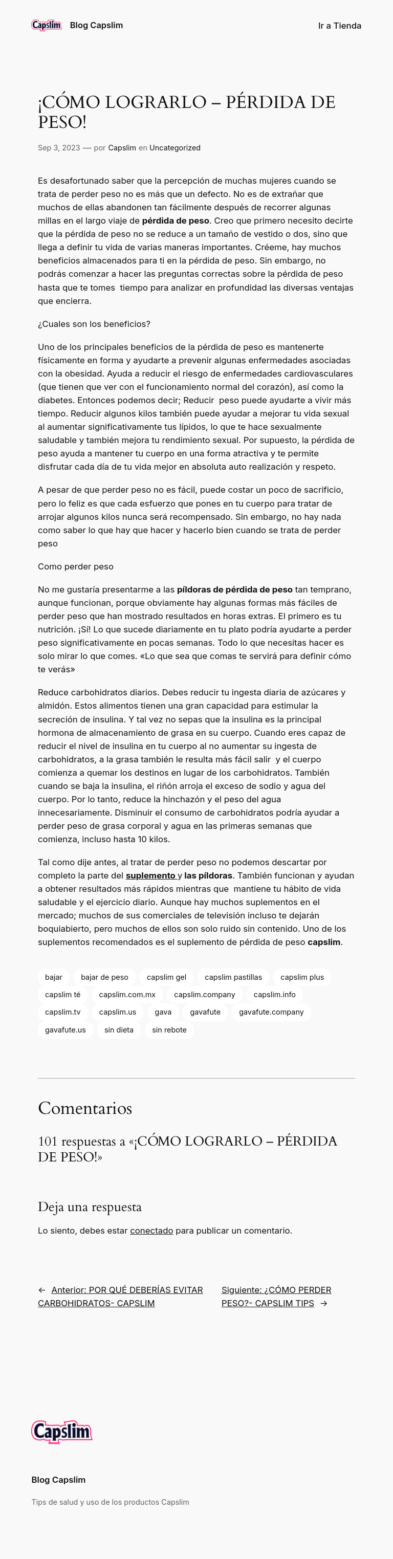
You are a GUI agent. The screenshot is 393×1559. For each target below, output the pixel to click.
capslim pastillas (233, 977)
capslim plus (302, 977)
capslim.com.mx (127, 994)
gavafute (205, 1011)
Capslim (122, 147)
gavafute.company (271, 1011)
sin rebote (169, 1029)
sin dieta (119, 1029)
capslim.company (204, 994)
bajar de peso (104, 977)
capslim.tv (63, 1011)
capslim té (62, 994)
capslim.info (275, 994)
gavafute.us (65, 1029)
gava (163, 1011)
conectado (151, 1230)
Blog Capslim (96, 25)
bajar (53, 977)
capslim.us (118, 1011)
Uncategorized (175, 147)
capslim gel (166, 977)
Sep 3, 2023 (59, 147)
